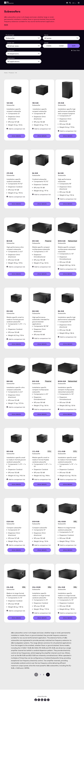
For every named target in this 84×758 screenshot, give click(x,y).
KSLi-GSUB (36, 587)
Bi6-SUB (61, 311)
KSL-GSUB (62, 522)
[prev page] (36, 674)
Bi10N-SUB (62, 381)
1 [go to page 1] (40, 675)
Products (11, 72)
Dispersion (10, 50)
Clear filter (75, 50)
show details (16, 136)
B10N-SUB (61, 241)
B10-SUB (35, 241)
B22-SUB (35, 311)
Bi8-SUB (10, 381)
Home (5, 72)
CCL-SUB (35, 451)
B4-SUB (35, 173)
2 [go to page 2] (43, 675)
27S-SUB (10, 173)
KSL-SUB (10, 587)
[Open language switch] (74, 3)
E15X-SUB (35, 522)
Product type (10, 35)
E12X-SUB (10, 522)
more (6, 25)
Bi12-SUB (10, 451)
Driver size (10, 42)
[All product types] (24, 38)
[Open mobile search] (70, 3)
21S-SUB (61, 103)
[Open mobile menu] (78, 3)
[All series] (62, 38)
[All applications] (25, 61)
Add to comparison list (16, 129)
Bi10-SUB (35, 381)
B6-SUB (60, 173)
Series (46, 35)
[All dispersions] (25, 53)
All (16, 72)
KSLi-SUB (61, 587)
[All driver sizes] (25, 45)
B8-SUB (9, 241)
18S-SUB (35, 103)
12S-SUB (10, 103)
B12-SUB (10, 311)
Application (11, 58)
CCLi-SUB (61, 451)
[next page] (48, 674)
